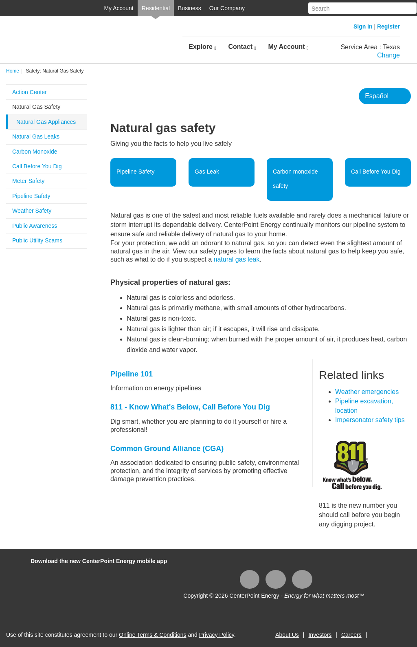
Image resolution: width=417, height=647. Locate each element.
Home (12, 71)
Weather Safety (31, 210)
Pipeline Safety (31, 196)
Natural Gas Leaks (35, 136)
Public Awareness (34, 225)
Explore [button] (202, 47)
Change (388, 55)
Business (189, 8)
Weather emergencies (367, 391)
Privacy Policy (216, 635)
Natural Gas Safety (36, 106)
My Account (118, 8)
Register (388, 26)
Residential (156, 8)
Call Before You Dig (36, 166)
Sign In (363, 26)
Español (376, 95)
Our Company (227, 8)
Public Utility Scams (37, 240)
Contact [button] (242, 47)
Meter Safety (28, 181)
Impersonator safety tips (370, 419)
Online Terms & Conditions (152, 635)
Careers (351, 635)
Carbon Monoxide (34, 151)
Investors (319, 635)
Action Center (29, 92)
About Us (287, 635)
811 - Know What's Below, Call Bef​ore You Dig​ (190, 407)
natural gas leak (236, 259)
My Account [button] (288, 47)
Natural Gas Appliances (46, 122)
